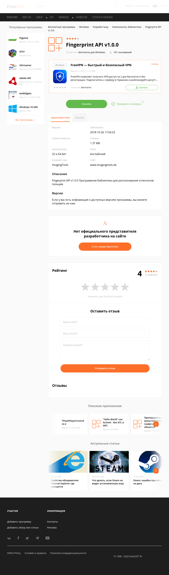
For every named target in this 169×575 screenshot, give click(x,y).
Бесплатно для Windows (91, 52)
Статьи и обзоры (102, 17)
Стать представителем (105, 246)
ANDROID (64, 17)
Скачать (86, 103)
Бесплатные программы (61, 26)
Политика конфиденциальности (68, 553)
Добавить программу (19, 521)
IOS (52, 17)
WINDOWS (12, 17)
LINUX (39, 17)
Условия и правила (35, 553)
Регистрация (142, 6)
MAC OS (27, 17)
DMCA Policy (14, 553)
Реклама (52, 527)
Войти (129, 6)
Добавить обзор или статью (23, 527)
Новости (81, 17)
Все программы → (25, 119)
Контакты (52, 521)
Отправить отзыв (105, 368)
